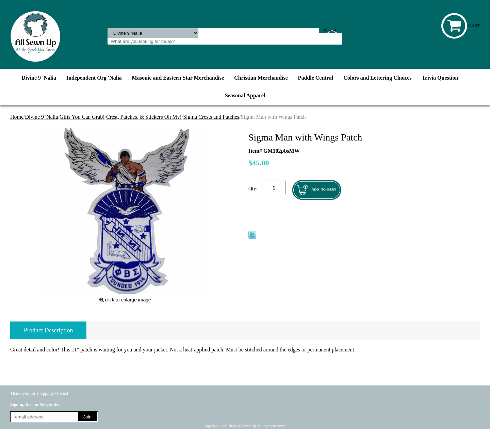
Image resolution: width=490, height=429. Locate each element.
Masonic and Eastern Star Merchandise (178, 78)
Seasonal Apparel (245, 95)
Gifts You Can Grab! (82, 117)
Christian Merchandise (261, 78)
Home (16, 117)
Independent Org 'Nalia (94, 78)
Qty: (253, 188)
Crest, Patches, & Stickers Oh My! (144, 117)
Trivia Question (440, 78)
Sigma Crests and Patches (211, 117)
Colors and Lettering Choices (377, 78)
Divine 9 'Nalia (39, 78)
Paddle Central (315, 78)
